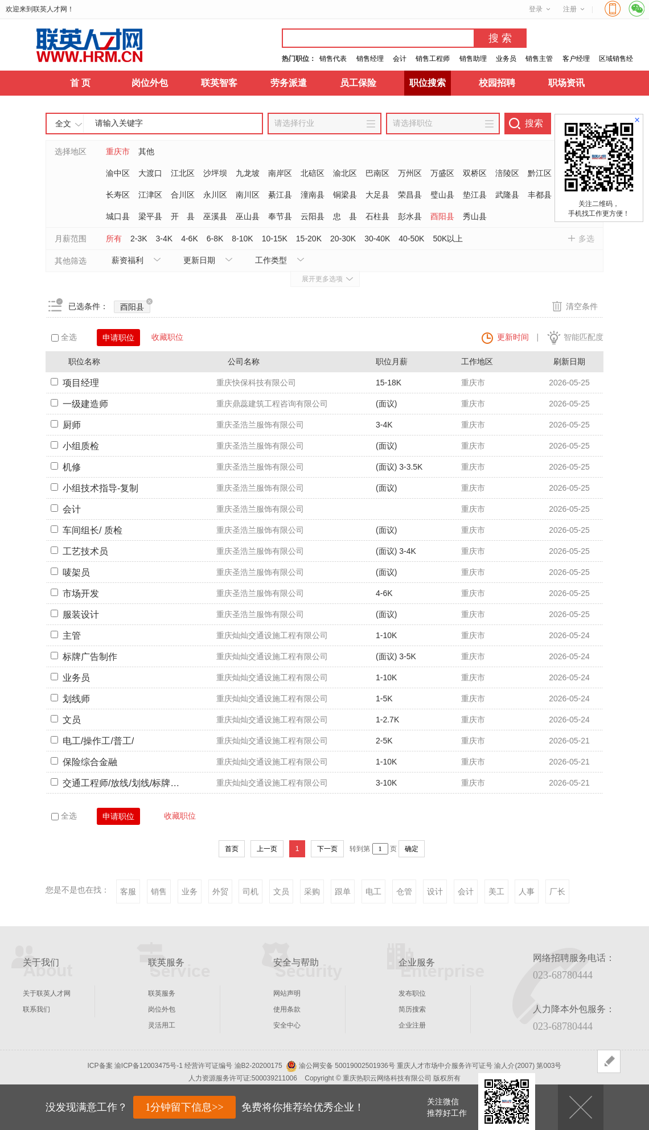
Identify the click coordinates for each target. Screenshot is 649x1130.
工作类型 (271, 260)
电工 (373, 891)
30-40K (377, 238)
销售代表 (333, 59)
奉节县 (280, 216)
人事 (527, 891)
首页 (232, 849)
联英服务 (161, 993)
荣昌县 (410, 194)
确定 (411, 849)
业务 (190, 891)
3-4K (164, 238)
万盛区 (442, 173)
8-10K (242, 238)
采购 (312, 891)
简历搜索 (412, 1009)
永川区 (215, 194)
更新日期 (199, 260)
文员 (281, 891)
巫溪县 (215, 216)
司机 (250, 891)
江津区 (150, 194)
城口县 (118, 216)
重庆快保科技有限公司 (256, 382)
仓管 (404, 891)
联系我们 (36, 1009)
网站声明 (287, 993)
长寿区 (118, 194)
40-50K (411, 238)
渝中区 (118, 173)
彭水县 (410, 216)
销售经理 (370, 59)
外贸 (220, 891)
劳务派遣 (288, 83)
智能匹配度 (583, 337)
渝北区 (345, 173)
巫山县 (248, 216)
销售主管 (539, 59)
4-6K (189, 238)
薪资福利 (127, 260)
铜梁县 (345, 194)
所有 (114, 238)
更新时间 (513, 337)
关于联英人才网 (47, 993)
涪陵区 (507, 173)
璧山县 (442, 194)
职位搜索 (427, 83)
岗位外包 (150, 83)
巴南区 (377, 173)
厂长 (557, 891)
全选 (64, 337)
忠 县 (345, 216)
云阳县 (312, 216)
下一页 (327, 849)
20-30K (343, 238)
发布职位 (412, 993)
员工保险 (358, 83)
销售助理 (473, 59)
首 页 (80, 83)
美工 (496, 891)
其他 (146, 151)
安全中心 (287, 1025)
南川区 (248, 194)
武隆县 (507, 194)
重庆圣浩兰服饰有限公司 (260, 424)
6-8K (215, 238)
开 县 (183, 216)
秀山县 (475, 216)
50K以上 (448, 238)
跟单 (343, 891)
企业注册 (412, 1025)
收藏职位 (167, 337)
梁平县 (150, 216)
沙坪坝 (215, 173)
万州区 (410, 173)
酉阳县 (442, 216)
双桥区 (475, 173)
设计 (435, 891)
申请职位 (118, 337)
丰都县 (540, 194)
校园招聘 (497, 83)
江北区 (183, 173)
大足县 (377, 194)
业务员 (506, 59)
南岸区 (280, 173)
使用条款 (287, 1009)
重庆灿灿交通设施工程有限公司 (272, 635)
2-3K (138, 238)
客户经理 (576, 59)
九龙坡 (248, 173)
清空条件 (582, 306)
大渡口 (150, 173)
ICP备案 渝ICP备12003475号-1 (135, 1066)
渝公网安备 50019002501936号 (347, 1066)
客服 (128, 891)
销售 (159, 891)
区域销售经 (616, 59)
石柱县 (377, 216)
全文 (63, 123)
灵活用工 (161, 1025)
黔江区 (540, 173)
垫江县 (475, 194)
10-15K (274, 238)
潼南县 (312, 194)
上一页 (267, 849)
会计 (399, 59)
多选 (586, 238)
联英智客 (219, 83)
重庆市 (118, 151)
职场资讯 (566, 83)
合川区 (183, 194)
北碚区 (312, 173)
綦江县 (280, 194)
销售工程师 (433, 59)
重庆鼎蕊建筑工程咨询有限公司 (272, 403)
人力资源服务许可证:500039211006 (242, 1078)
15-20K (309, 238)
